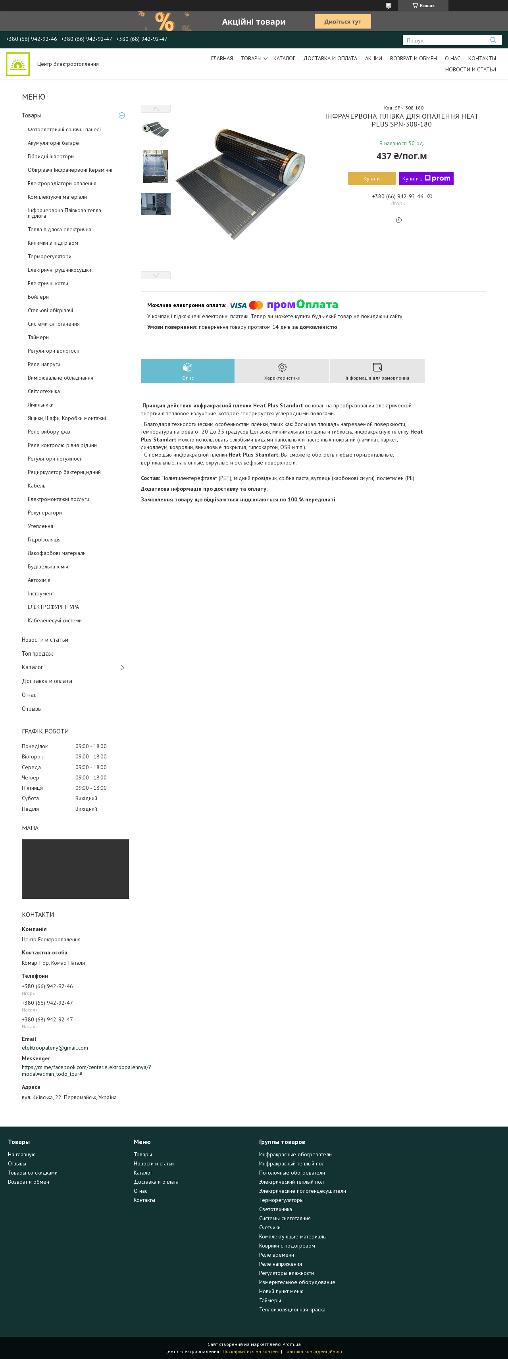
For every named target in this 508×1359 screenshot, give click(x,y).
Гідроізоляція (44, 539)
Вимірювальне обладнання (60, 377)
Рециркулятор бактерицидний (64, 472)
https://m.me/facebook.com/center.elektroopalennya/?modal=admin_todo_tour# (75, 1070)
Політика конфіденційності (313, 1351)
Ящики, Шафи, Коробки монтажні (67, 418)
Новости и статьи (470, 69)
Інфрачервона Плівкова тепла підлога (64, 213)
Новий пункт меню (281, 1291)
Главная (222, 58)
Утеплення (40, 526)
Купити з (426, 178)
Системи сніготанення (54, 323)
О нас (452, 58)
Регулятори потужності (55, 458)
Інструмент (41, 593)
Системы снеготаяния (285, 1218)
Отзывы (32, 708)
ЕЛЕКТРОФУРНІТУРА (53, 606)
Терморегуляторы (281, 1200)
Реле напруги (44, 364)
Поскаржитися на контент (251, 1351)
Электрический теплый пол (291, 1181)
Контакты (482, 58)
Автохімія (39, 580)
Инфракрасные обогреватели (295, 1154)
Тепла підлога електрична (59, 229)
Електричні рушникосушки (59, 269)
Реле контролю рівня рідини (62, 445)
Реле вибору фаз (49, 431)
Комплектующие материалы (293, 1236)
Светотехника (275, 1209)
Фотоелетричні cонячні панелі (64, 129)
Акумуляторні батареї (54, 142)
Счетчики (270, 1227)
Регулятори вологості (53, 350)
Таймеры (270, 1300)
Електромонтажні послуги (58, 499)
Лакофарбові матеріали (57, 553)
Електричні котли (48, 283)
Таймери (38, 337)
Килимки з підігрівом (53, 242)
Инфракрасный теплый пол (292, 1163)
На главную (22, 1154)
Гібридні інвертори (51, 156)
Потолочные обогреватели (292, 1172)
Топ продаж (37, 653)
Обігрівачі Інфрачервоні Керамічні (70, 169)
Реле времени (276, 1254)
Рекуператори (45, 512)
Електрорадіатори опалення (62, 183)
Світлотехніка (44, 391)
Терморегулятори (49, 256)
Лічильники (41, 404)
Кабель (36, 485)
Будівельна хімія (48, 566)
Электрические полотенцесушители (302, 1190)
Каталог (284, 58)
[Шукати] (493, 40)
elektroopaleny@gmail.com (55, 1047)
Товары (251, 58)
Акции (373, 58)
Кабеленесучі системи (55, 620)
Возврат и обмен (413, 58)
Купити (372, 178)
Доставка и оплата (330, 58)
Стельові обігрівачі (50, 310)
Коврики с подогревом (287, 1245)
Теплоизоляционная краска (292, 1309)
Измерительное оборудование (297, 1282)
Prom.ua (292, 1344)
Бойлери (38, 296)
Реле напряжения (280, 1263)
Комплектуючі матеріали (57, 196)
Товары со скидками (33, 1172)
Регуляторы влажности (286, 1272)
